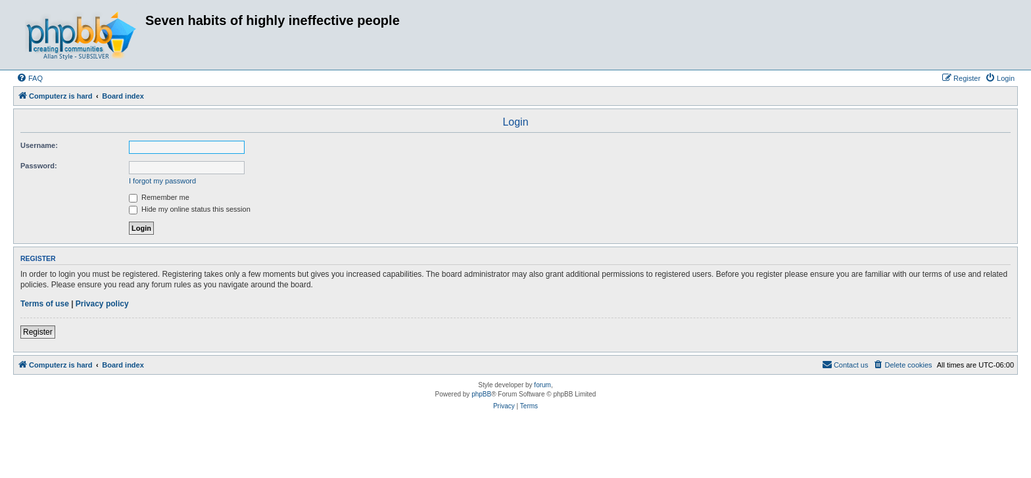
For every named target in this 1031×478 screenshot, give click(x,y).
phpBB (481, 394)
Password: (38, 166)
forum (542, 385)
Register (38, 332)
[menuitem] (29, 78)
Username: (39, 145)
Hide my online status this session (190, 209)
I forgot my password (162, 181)
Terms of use (44, 303)
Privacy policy (102, 303)
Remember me (159, 197)
